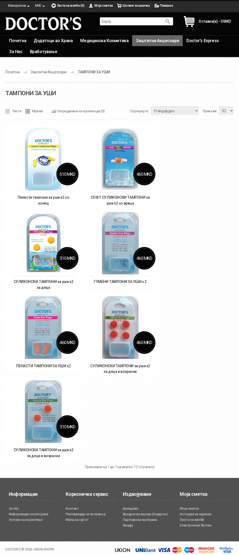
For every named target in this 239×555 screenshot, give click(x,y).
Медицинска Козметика (104, 40)
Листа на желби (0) (70, 5)
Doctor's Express (202, 40)
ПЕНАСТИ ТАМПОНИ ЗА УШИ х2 (43, 366)
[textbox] (131, 21)
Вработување (43, 51)
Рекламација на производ (85, 514)
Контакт (72, 508)
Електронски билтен (195, 525)
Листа (16, 111)
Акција (128, 525)
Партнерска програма (140, 520)
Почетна (17, 40)
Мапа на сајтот (77, 520)
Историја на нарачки (195, 514)
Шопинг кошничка (136, 5)
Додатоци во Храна (53, 40)
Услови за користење (25, 520)
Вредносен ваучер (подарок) (145, 514)
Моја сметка (103, 5)
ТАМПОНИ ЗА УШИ (94, 72)
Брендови (130, 508)
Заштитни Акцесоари (157, 40)
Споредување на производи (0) (81, 111)
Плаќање (166, 5)
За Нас (15, 51)
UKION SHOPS (43, 549)
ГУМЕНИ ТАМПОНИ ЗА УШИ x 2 (120, 282)
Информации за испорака (28, 514)
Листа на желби (192, 520)
